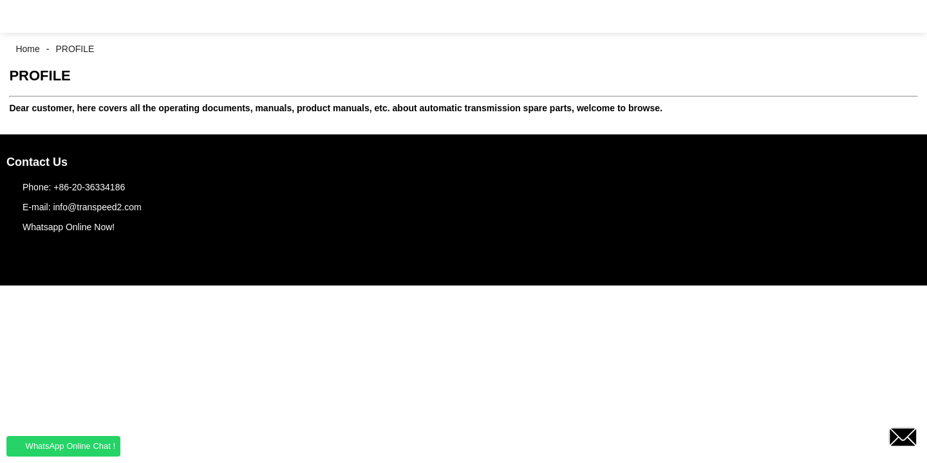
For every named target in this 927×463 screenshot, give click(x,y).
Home (27, 49)
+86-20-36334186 (89, 187)
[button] (19, 16)
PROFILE (74, 49)
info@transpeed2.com (97, 207)
